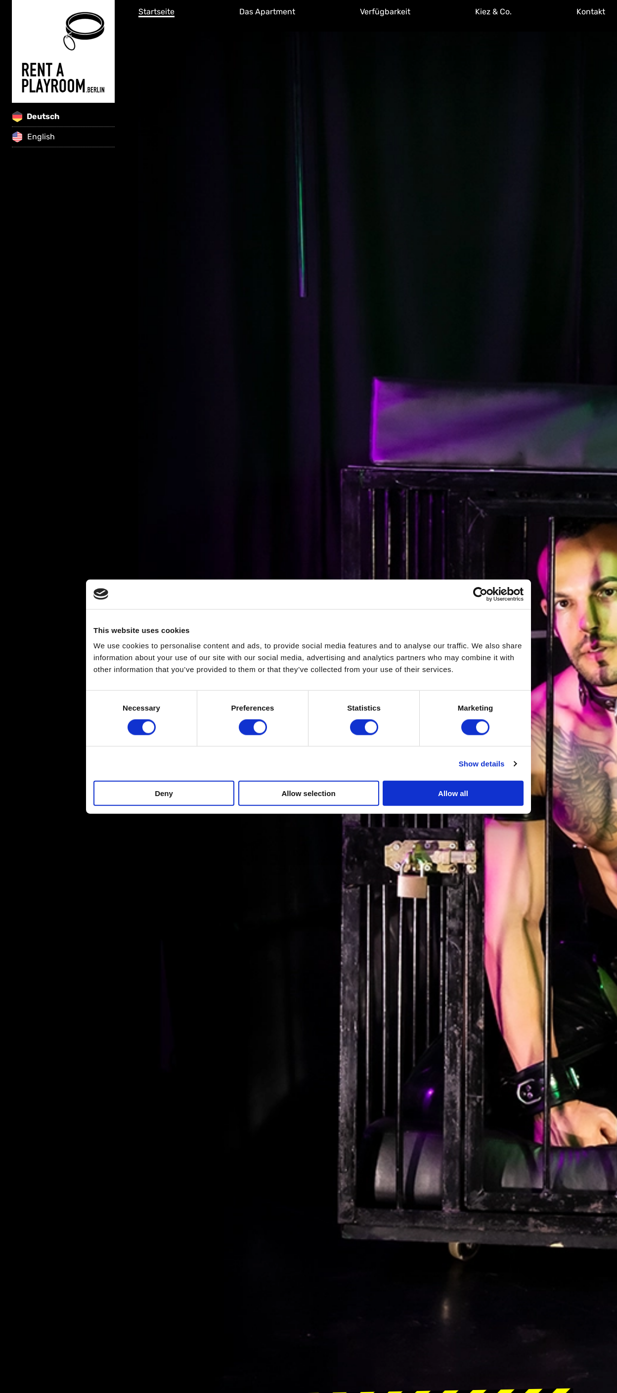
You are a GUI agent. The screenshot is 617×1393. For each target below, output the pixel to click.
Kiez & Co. (493, 11)
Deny (164, 793)
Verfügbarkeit (385, 11)
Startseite (156, 11)
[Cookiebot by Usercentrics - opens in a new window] (480, 594)
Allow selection (308, 793)
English (33, 136)
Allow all (453, 793)
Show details (482, 763)
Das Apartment (267, 11)
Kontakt (590, 11)
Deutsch (35, 116)
